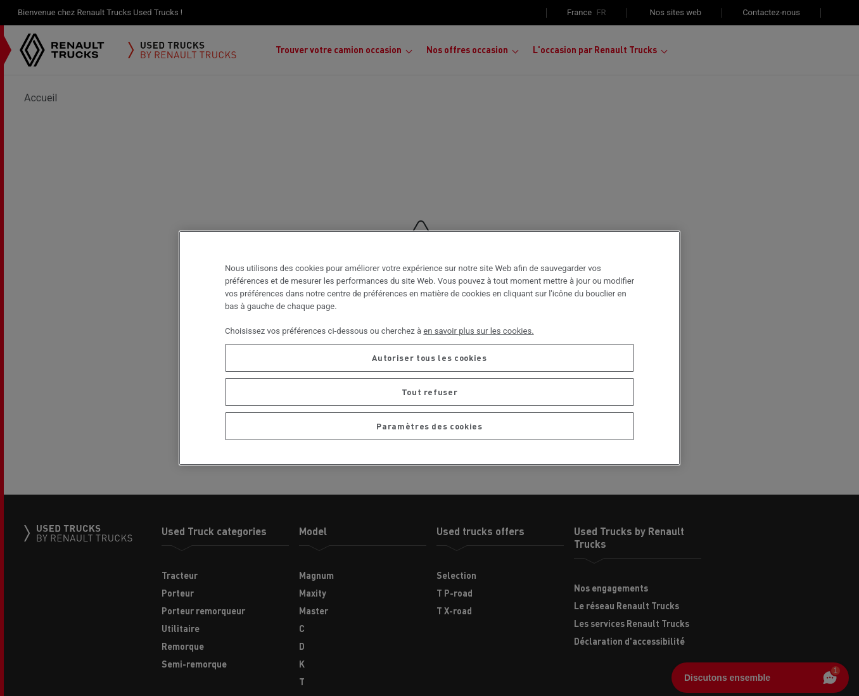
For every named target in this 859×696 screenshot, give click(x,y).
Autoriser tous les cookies (429, 357)
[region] (429, 348)
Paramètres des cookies (429, 426)
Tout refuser (430, 391)
